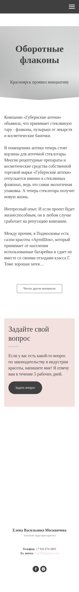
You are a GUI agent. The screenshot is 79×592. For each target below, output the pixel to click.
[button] (25, 387)
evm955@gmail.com (46, 553)
